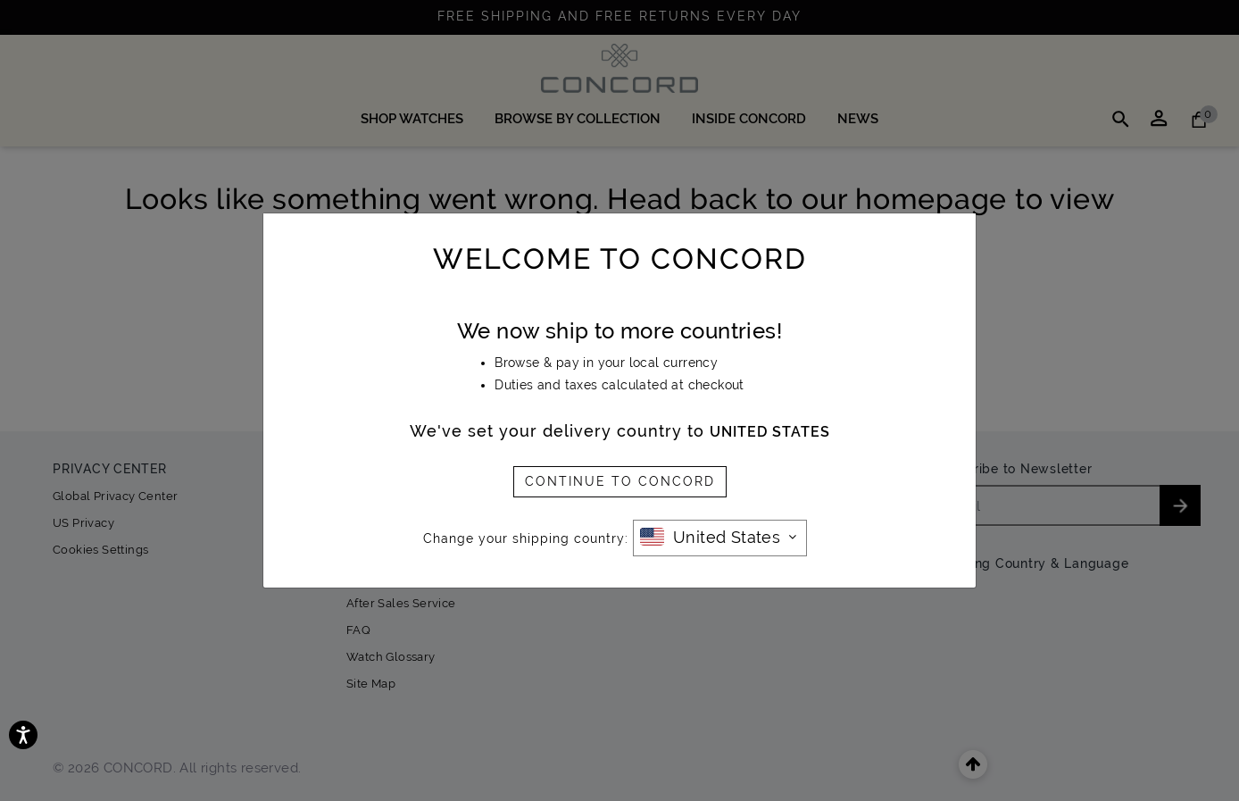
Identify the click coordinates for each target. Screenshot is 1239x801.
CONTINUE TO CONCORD (620, 481)
